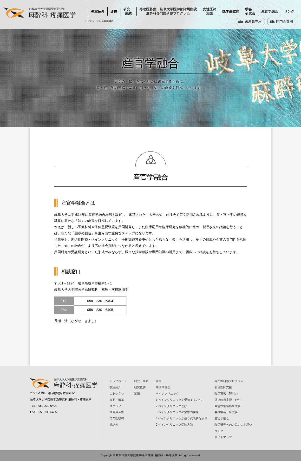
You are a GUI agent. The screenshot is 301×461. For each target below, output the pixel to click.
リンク (289, 11)
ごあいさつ (117, 393)
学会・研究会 (250, 11)
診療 (114, 11)
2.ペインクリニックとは (171, 406)
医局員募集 (117, 412)
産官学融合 (269, 11)
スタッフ (115, 406)
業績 (137, 393)
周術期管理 (163, 387)
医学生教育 (230, 11)
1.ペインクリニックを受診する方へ (179, 400)
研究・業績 (128, 11)
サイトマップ (223, 437)
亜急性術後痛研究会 (228, 406)
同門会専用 (284, 21)
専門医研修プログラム (229, 381)
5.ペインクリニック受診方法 (174, 424)
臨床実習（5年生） (227, 393)
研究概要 (140, 387)
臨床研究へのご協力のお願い (233, 424)
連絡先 (114, 424)
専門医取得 (117, 418)
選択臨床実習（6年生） (230, 400)
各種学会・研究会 (226, 412)
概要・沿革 (117, 400)
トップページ (91, 21)
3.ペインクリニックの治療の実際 (177, 412)
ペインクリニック (167, 393)
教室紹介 (98, 11)
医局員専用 (253, 21)
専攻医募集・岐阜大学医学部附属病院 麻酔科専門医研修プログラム (168, 11)
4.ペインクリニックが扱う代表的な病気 (181, 418)
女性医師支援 (209, 11)
